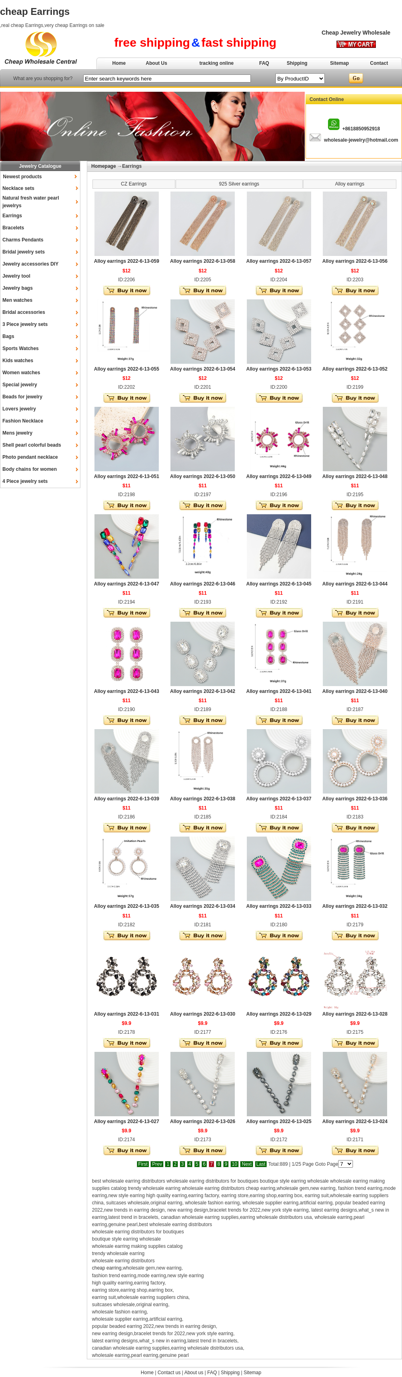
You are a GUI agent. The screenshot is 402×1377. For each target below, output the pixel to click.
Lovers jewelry (19, 409)
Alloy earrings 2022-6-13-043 (126, 691)
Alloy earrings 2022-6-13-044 (355, 584)
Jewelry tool (16, 276)
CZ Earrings (134, 184)
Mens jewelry (17, 433)
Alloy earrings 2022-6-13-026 (202, 1121)
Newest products (22, 176)
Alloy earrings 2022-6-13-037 (278, 799)
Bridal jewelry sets (23, 252)
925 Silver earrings (239, 184)
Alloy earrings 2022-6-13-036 (355, 799)
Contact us (169, 1372)
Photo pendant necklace (30, 457)
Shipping (297, 63)
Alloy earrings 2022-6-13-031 (126, 1014)
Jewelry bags (17, 288)
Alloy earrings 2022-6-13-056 (355, 261)
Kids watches (17, 360)
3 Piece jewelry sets (25, 324)
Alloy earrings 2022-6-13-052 (355, 369)
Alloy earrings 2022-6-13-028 (355, 1014)
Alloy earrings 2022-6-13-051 (126, 476)
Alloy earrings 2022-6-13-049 (278, 476)
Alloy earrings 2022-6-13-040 (355, 691)
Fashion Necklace (22, 421)
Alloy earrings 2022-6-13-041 (278, 691)
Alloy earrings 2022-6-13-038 (202, 799)
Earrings (12, 216)
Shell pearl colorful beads (31, 445)
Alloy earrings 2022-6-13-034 (202, 906)
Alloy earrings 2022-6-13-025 (278, 1121)
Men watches (17, 300)
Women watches (21, 372)
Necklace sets (18, 188)
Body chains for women (29, 469)
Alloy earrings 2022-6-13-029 (278, 1014)
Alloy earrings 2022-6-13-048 (355, 476)
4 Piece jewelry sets (25, 481)
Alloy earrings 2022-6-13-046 (202, 584)
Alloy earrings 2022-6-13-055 (126, 369)
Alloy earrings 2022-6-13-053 (278, 369)
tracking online (216, 63)
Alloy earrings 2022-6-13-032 (355, 906)
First (143, 1164)
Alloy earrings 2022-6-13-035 (126, 906)
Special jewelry (19, 385)
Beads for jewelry (22, 397)
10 (234, 1164)
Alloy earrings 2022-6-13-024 (355, 1121)
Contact (379, 63)
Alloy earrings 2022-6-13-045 (278, 584)
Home (118, 63)
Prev (157, 1164)
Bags (8, 336)
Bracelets (13, 228)
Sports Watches (20, 348)
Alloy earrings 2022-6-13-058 (202, 261)
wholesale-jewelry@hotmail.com (361, 140)
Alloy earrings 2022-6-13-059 (126, 261)
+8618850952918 (361, 129)
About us (193, 1372)
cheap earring (106, 1268)
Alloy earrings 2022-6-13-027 (126, 1121)
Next (247, 1164)
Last (261, 1164)
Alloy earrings (350, 184)
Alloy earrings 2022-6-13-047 (126, 584)
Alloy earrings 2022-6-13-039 (126, 799)
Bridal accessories (23, 312)
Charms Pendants (22, 240)
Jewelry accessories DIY (30, 264)
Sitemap (339, 63)
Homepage (103, 166)
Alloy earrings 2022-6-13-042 (202, 691)
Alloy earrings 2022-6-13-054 (202, 369)
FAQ (264, 63)
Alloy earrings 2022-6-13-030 (202, 1014)
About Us (156, 63)
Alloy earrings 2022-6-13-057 (278, 261)
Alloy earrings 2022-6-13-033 (278, 906)
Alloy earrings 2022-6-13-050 (202, 476)
